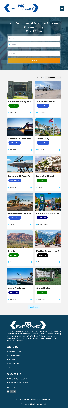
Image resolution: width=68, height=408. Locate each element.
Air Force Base (43, 106)
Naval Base (42, 218)
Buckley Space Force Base (49, 251)
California (12, 225)
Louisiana (12, 187)
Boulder (12, 251)
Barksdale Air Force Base (20, 176)
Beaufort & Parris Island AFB (50, 213)
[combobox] (34, 38)
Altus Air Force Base (46, 101)
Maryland (12, 112)
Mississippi (40, 299)
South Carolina (42, 224)
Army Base (13, 106)
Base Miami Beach (45, 176)
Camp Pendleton (16, 288)
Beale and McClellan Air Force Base (25, 213)
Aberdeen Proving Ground (21, 101)
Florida (39, 187)
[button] (62, 8)
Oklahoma (40, 112)
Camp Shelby (43, 288)
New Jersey (40, 150)
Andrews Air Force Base (19, 138)
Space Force (43, 255)
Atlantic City (42, 138)
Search (34, 60)
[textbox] (34, 38)
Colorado (12, 262)
